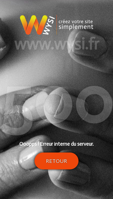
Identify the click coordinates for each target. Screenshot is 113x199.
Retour (56, 161)
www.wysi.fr (56, 44)
